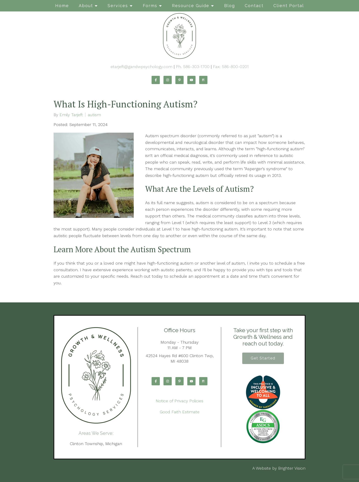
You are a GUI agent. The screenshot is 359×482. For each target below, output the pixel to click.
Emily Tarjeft (71, 115)
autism (94, 115)
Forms (150, 5)
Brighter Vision (291, 468)
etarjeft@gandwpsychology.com (141, 66)
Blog (229, 5)
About (86, 5)
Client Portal (288, 5)
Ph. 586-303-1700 (192, 66)
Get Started (263, 358)
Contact (254, 5)
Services (118, 5)
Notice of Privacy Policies (179, 400)
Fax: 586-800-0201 (231, 66)
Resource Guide (190, 5)
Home (62, 5)
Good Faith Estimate (179, 411)
